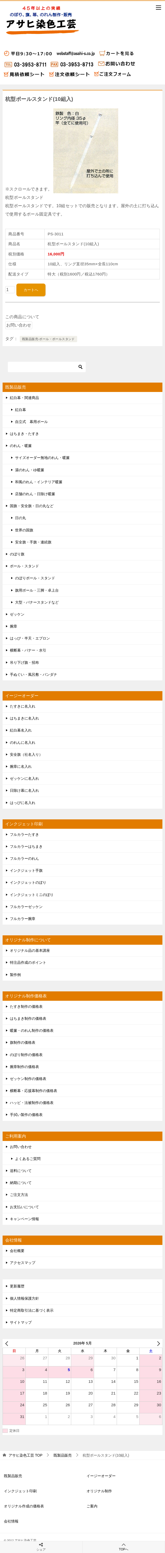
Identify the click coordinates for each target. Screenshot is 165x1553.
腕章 (13, 626)
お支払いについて (24, 1207)
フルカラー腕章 (22, 919)
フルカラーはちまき (26, 846)
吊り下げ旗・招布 (24, 662)
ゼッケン (17, 614)
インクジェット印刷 (20, 1491)
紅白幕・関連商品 (24, 398)
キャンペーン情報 (24, 1219)
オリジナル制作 (99, 1491)
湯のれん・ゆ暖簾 (29, 470)
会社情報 (11, 1521)
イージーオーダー (101, 1476)
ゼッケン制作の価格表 (28, 1079)
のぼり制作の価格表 (26, 1055)
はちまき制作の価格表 (28, 1018)
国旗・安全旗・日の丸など (32, 506)
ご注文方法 (19, 1195)
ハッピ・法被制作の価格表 (32, 1103)
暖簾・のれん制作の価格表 (32, 1030)
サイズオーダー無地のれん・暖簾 (42, 458)
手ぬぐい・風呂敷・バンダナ (33, 674)
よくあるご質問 (28, 1159)
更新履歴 (17, 1286)
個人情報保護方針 (24, 1298)
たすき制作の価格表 (26, 1006)
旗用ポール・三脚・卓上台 (37, 590)
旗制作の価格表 (22, 1042)
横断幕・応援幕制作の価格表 (33, 1091)
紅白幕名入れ (21, 730)
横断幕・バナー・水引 (28, 650)
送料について (21, 1171)
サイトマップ (21, 1322)
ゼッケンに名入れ (24, 778)
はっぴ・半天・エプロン (30, 638)
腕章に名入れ (21, 766)
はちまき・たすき (24, 434)
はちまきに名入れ (24, 718)
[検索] (47, 367)
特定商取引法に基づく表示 (32, 1310)
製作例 (15, 975)
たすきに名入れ (22, 706)
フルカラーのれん (24, 858)
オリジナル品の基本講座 (30, 950)
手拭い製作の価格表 (26, 1115)
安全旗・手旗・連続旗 (33, 542)
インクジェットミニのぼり (32, 895)
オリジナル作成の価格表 (24, 1506)
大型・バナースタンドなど (37, 602)
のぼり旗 (17, 554)
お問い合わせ (21, 1147)
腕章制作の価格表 (24, 1067)
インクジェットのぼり (28, 882)
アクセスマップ (22, 1263)
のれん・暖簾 (21, 446)
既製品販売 (13, 1476)
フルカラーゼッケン (26, 907)
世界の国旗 (24, 530)
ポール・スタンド (24, 566)
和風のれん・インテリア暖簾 (38, 482)
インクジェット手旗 (26, 870)
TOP (25, 1455)
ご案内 (92, 1506)
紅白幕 (20, 410)
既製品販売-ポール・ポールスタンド (48, 339)
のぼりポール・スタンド (35, 578)
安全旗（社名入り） (26, 754)
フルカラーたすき (24, 834)
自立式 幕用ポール (31, 422)
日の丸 (20, 518)
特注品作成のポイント (28, 962)
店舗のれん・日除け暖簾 (35, 494)
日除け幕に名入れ (24, 790)
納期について (21, 1183)
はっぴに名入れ (22, 803)
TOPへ (124, 1547)
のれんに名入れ (22, 742)
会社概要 (17, 1251)
